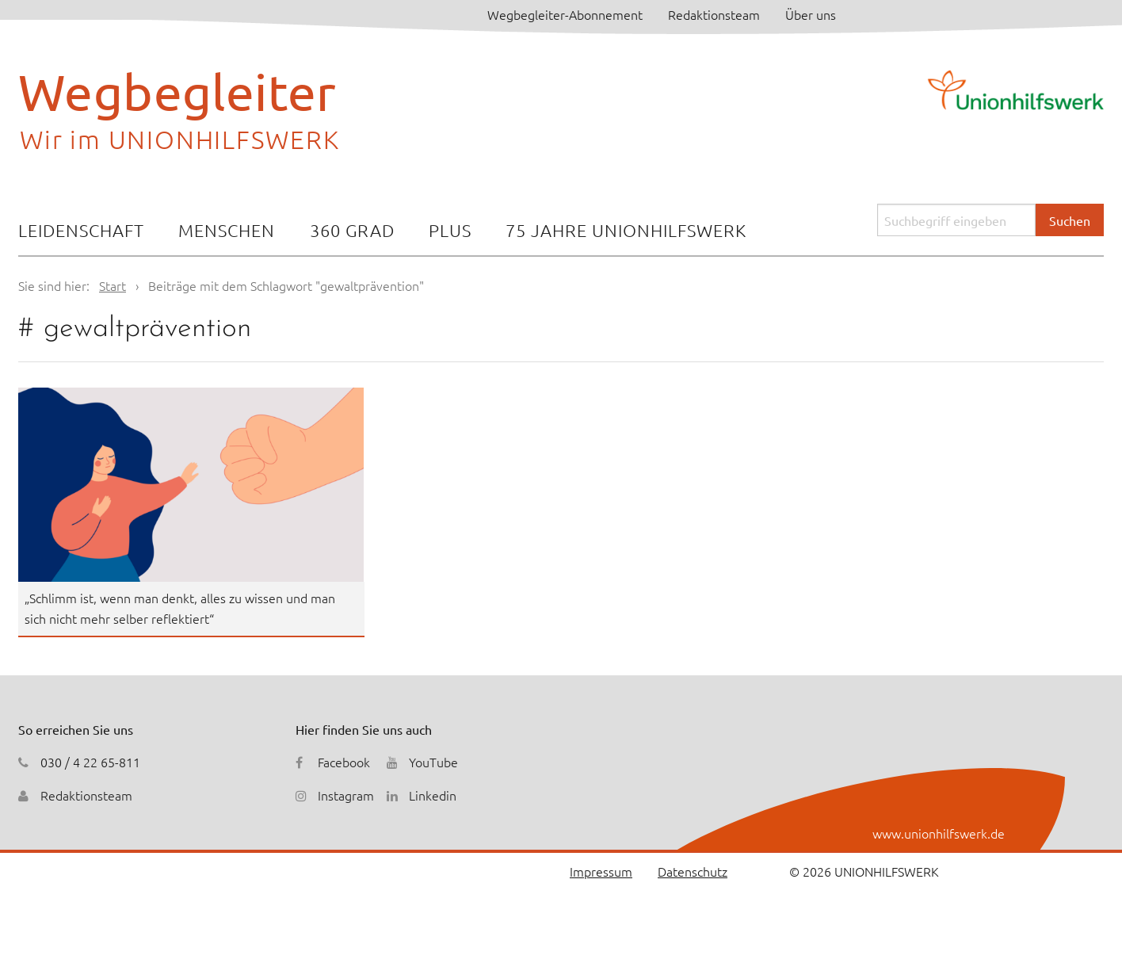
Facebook (344, 761)
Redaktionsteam (714, 14)
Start (112, 285)
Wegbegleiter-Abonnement (565, 14)
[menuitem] (81, 232)
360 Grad (352, 230)
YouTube (433, 761)
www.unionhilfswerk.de (938, 833)
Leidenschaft (81, 230)
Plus (450, 230)
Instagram (346, 795)
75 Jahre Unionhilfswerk (626, 230)
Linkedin (432, 795)
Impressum (601, 871)
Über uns (810, 14)
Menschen (226, 230)
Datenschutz (692, 871)
